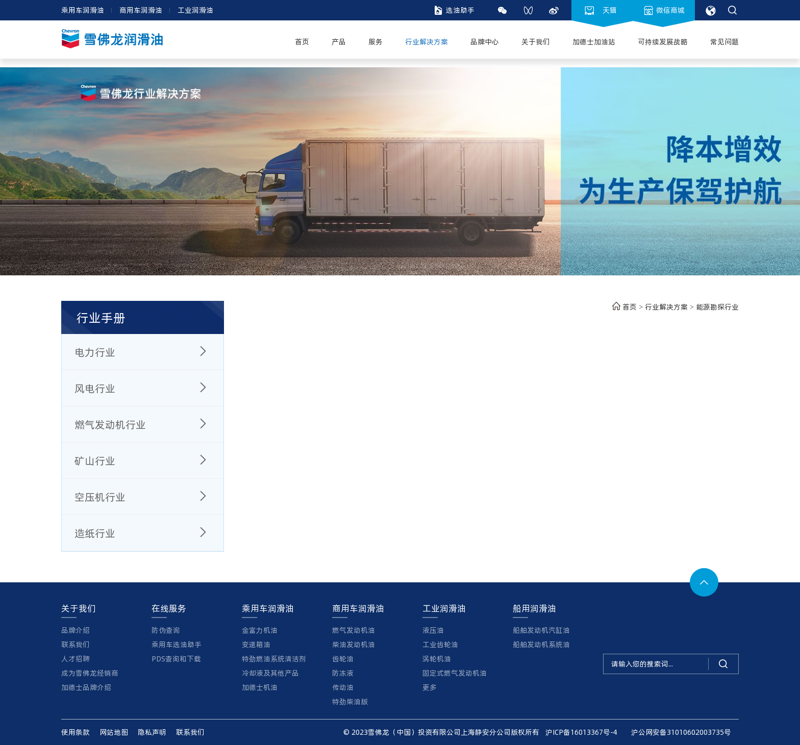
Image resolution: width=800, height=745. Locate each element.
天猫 (601, 10)
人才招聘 (75, 658)
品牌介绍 (75, 630)
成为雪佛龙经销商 (89, 673)
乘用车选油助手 (177, 644)
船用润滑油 (534, 608)
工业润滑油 (195, 10)
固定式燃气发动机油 (454, 673)
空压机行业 (142, 496)
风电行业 (142, 388)
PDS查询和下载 (176, 658)
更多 (429, 687)
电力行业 (142, 352)
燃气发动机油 (353, 630)
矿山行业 (142, 460)
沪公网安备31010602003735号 (678, 732)
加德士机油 (260, 687)
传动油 (343, 687)
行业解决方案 (667, 307)
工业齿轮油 (440, 644)
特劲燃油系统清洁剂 (274, 658)
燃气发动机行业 (142, 424)
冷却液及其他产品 (270, 673)
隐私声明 (152, 732)
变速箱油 (256, 644)
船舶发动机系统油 (541, 644)
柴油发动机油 (353, 644)
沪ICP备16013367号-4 (581, 732)
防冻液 (343, 673)
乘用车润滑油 (82, 10)
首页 (623, 307)
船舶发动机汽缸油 (541, 630)
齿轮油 (343, 658)
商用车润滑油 (140, 10)
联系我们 (75, 644)
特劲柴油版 (350, 701)
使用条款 (75, 732)
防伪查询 (166, 630)
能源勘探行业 (717, 307)
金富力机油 (260, 630)
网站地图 (113, 732)
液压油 (433, 630)
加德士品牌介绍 (86, 687)
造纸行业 (142, 533)
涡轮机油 (436, 658)
